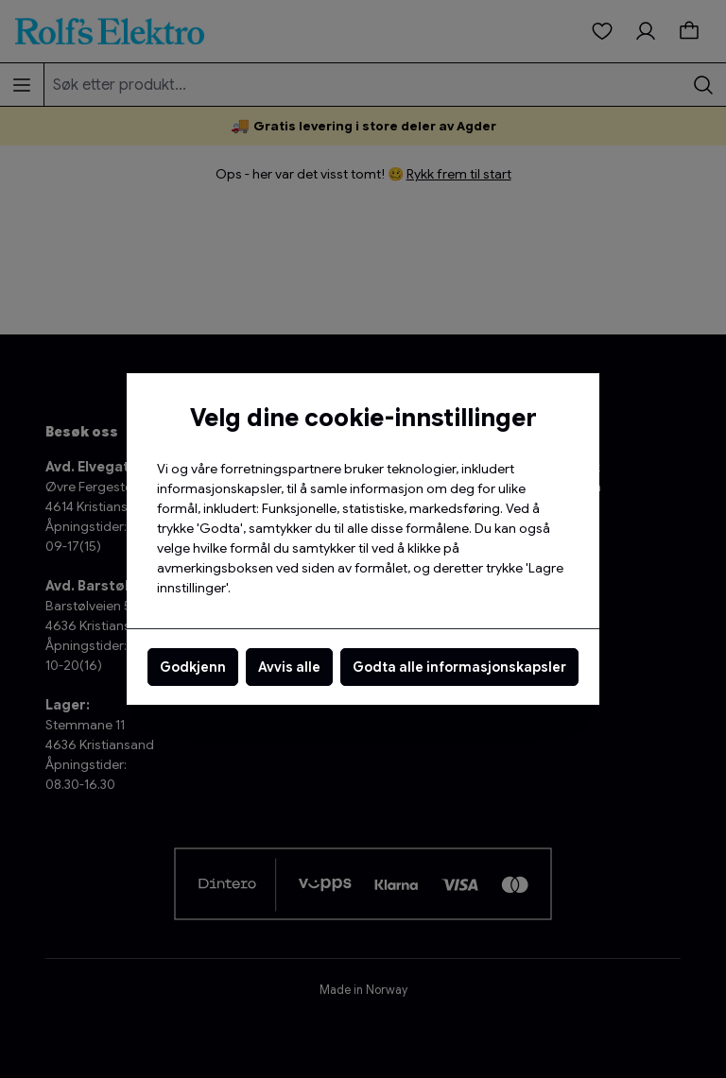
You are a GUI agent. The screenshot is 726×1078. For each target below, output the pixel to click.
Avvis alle (289, 667)
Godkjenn (193, 667)
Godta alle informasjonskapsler (459, 667)
